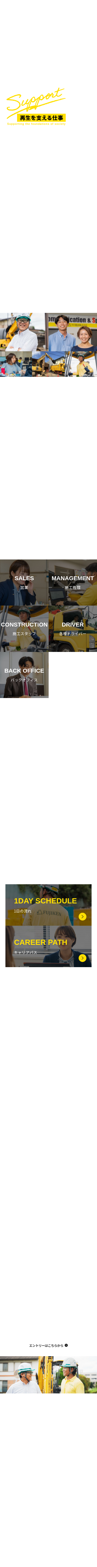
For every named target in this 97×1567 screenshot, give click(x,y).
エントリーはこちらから (46, 1350)
